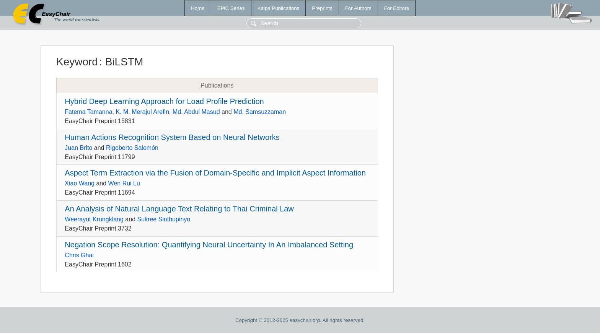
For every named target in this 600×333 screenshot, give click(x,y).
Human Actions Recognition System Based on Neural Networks (172, 137)
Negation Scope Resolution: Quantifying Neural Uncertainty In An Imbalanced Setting (209, 244)
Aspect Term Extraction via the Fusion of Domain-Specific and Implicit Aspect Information (215, 173)
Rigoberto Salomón (132, 148)
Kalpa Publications (279, 8)
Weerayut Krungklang (94, 219)
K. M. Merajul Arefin (142, 112)
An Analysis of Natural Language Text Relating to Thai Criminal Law (179, 209)
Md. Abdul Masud (196, 112)
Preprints (322, 8)
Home (198, 8)
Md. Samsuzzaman (259, 112)
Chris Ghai (79, 255)
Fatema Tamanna (88, 112)
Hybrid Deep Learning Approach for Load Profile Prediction (164, 101)
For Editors (396, 8)
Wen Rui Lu (124, 183)
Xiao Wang (80, 183)
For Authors (358, 8)
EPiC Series (231, 8)
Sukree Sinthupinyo (164, 219)
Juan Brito (78, 148)
